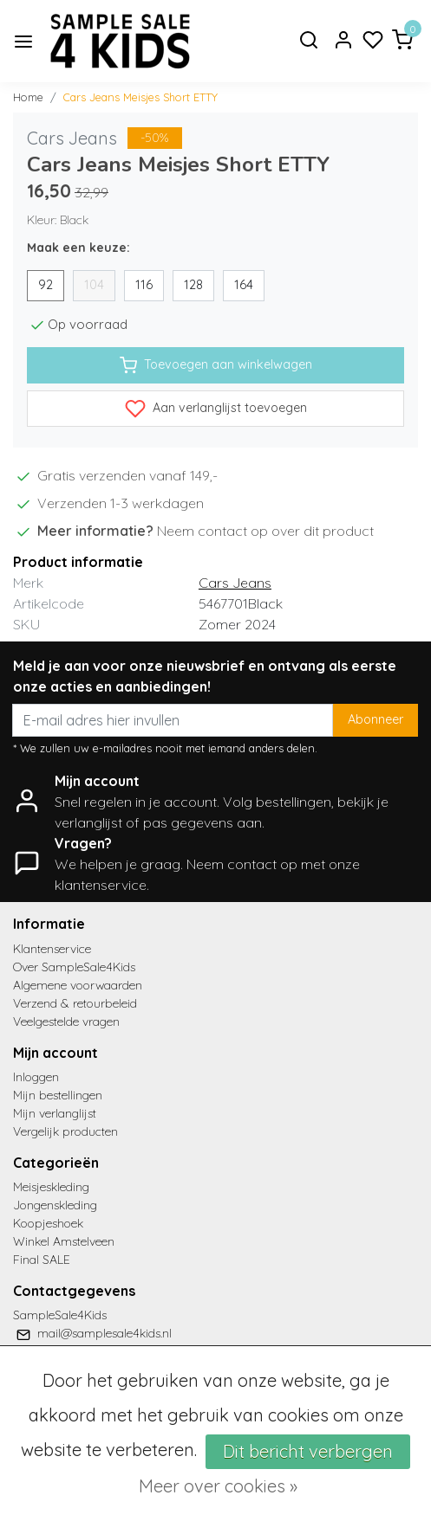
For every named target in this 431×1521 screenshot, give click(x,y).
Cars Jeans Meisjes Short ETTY (140, 97)
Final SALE (41, 1259)
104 (94, 285)
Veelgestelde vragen (66, 1021)
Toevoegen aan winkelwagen (216, 365)
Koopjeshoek (48, 1223)
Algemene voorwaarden (77, 985)
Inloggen (36, 1077)
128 (193, 285)
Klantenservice (52, 949)
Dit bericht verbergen (308, 1451)
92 (45, 285)
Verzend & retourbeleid (75, 1003)
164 (243, 285)
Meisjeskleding (51, 1187)
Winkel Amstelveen (63, 1241)
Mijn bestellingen (57, 1095)
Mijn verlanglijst (54, 1113)
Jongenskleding (55, 1205)
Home (28, 97)
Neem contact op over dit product (265, 530)
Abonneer (375, 719)
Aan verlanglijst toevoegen (216, 408)
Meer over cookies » (218, 1486)
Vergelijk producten (65, 1131)
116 (144, 285)
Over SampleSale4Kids (74, 967)
